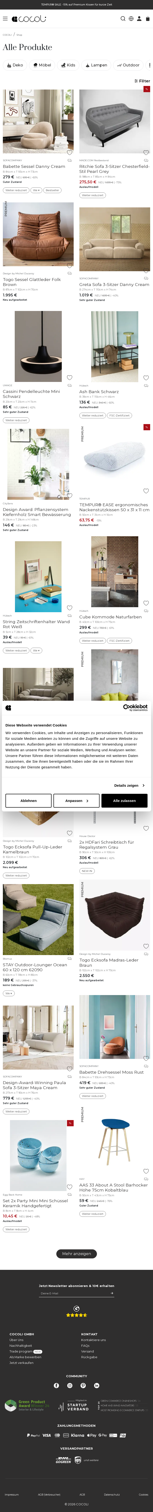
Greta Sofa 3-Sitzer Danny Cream (114, 284)
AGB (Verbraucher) (49, 1494)
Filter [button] (142, 81)
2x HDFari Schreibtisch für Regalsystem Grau (106, 845)
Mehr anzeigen (76, 1254)
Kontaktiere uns (93, 1340)
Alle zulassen (124, 800)
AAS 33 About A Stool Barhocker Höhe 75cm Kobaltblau (113, 1187)
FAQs (85, 1345)
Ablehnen (28, 800)
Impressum (12, 1494)
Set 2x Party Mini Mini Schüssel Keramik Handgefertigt (35, 1203)
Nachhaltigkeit (21, 1345)
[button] (5, 18)
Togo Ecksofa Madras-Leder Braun (109, 962)
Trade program (26, 1352)
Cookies (143, 1494)
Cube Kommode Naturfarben (110, 616)
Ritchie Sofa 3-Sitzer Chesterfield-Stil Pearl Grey (114, 169)
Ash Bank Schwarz (99, 391)
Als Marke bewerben (25, 1357)
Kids (68, 65)
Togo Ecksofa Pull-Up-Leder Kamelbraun (32, 849)
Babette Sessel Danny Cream (34, 166)
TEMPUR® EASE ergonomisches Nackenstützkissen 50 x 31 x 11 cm (114, 507)
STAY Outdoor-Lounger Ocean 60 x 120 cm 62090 (35, 967)
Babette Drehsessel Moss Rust (111, 1072)
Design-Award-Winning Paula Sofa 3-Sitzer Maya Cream (34, 1085)
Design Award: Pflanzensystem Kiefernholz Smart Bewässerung (37, 512)
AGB (82, 1494)
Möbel (42, 65)
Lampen (96, 65)
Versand (87, 1351)
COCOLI (7, 35)
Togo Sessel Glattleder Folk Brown (32, 282)
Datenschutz (112, 1494)
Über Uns (16, 1340)
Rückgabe (89, 1357)
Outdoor (128, 65)
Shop (19, 35)
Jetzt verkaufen (21, 1363)
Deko (15, 65)
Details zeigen (126, 785)
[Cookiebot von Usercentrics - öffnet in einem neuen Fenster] (127, 707)
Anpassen (76, 800)
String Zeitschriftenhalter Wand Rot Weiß (36, 624)
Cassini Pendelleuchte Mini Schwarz (31, 394)
